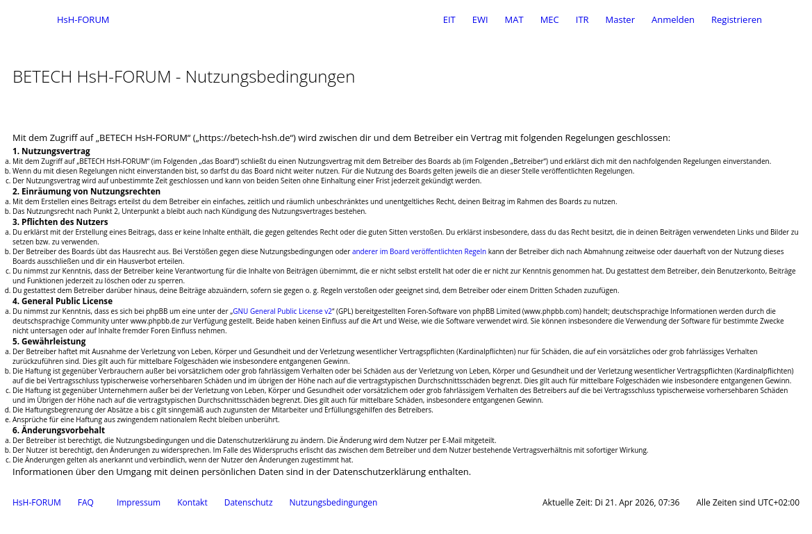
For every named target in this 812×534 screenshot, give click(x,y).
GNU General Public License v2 (282, 311)
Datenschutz (248, 502)
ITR (582, 19)
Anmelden (673, 19)
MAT (514, 19)
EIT (449, 19)
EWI (480, 19)
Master (620, 19)
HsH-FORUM (37, 502)
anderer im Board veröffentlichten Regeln (419, 251)
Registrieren (736, 19)
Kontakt (192, 502)
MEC (549, 19)
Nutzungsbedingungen (334, 502)
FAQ (86, 502)
